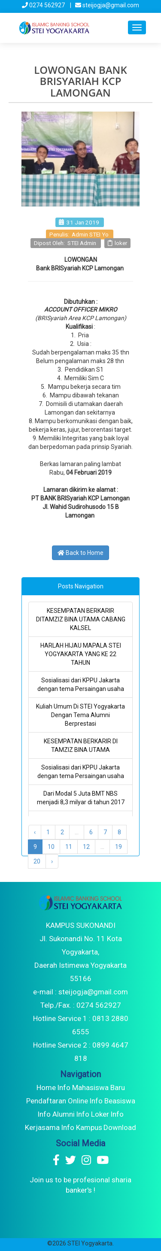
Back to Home (80, 552)
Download (119, 1127)
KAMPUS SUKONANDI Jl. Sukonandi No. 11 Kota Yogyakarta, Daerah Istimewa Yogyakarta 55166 (80, 952)
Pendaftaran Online (57, 1101)
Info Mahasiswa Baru (91, 1087)
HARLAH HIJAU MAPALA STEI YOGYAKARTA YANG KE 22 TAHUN (80, 654)
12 (86, 846)
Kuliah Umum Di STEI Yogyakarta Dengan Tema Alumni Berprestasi (80, 715)
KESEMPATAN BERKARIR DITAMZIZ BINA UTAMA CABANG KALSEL (80, 619)
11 (68, 846)
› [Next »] (52, 861)
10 (51, 846)
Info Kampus (81, 1127)
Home (46, 1087)
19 (118, 846)
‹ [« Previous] (35, 832)
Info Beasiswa (112, 1101)
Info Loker (92, 1114)
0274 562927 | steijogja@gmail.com (80, 5)
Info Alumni (56, 1114)
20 (36, 861)
